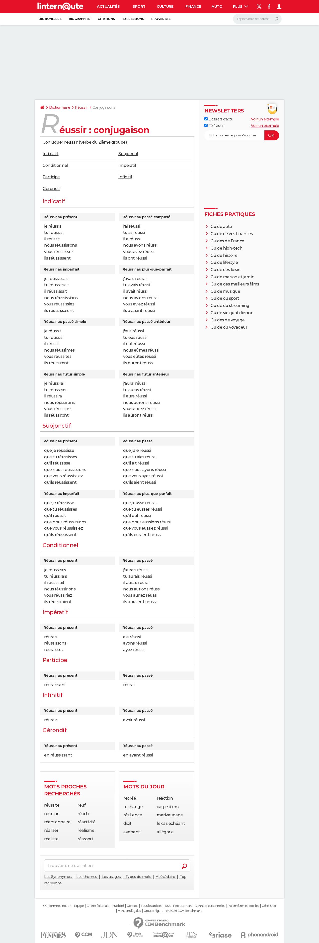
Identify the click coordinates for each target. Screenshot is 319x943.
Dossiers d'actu (218, 119)
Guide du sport (225, 298)
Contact (132, 906)
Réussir (81, 107)
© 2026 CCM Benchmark (183, 911)
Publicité (118, 906)
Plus (240, 6)
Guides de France (227, 241)
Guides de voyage (228, 320)
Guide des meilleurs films (235, 284)
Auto (217, 6)
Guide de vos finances (232, 233)
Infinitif (125, 177)
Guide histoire (224, 255)
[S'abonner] (241, 135)
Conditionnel (55, 165)
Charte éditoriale (97, 906)
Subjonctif (128, 153)
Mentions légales (129, 911)
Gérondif (51, 188)
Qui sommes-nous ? (57, 906)
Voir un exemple (265, 119)
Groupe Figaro (153, 911)
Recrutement (182, 906)
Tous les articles (151, 906)
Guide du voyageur (229, 327)
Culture (165, 6)
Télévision (214, 125)
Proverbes (160, 19)
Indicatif (51, 153)
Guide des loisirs (226, 269)
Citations (106, 19)
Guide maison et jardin (232, 277)
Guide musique (225, 291)
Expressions (133, 19)
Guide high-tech (227, 248)
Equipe (78, 906)
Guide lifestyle (224, 262)
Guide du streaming (230, 305)
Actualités (108, 6)
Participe (51, 177)
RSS (167, 906)
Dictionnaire (50, 19)
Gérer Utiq (269, 906)
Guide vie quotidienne (232, 312)
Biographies (79, 19)
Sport (139, 6)
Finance (193, 6)
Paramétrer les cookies (243, 906)
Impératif (127, 165)
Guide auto (221, 226)
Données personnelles (210, 906)
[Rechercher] (257, 19)
